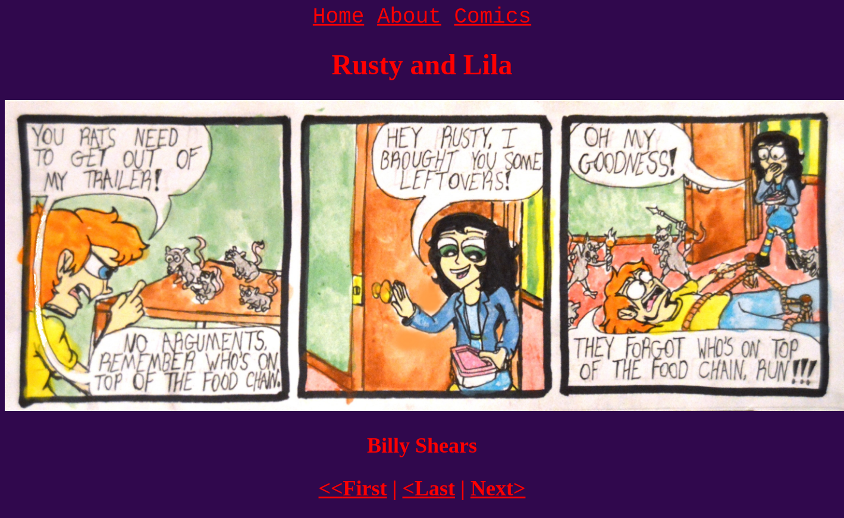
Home (338, 17)
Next (497, 488)
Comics (493, 17)
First (353, 488)
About (409, 17)
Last (428, 488)
